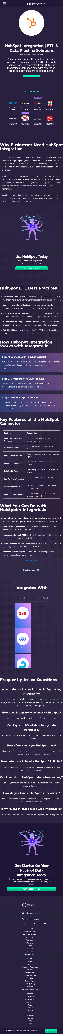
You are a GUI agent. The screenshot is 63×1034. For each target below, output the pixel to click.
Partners (30, 1008)
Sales (30, 946)
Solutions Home (30, 932)
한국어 (30, 1024)
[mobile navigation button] (4, 4)
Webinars (30, 1002)
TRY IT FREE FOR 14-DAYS (31, 268)
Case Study (37, 97)
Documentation (30, 973)
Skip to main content (31, 91)
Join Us (30, 1011)
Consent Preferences (30, 989)
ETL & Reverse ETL (30, 935)
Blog (30, 961)
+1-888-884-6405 (30, 919)
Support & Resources (30, 967)
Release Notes (30, 954)
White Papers (30, 1000)
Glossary (30, 987)
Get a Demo (51, 1031)
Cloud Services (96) (31, 570)
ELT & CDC (30, 937)
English (30, 1018)
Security (30, 978)
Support (30, 948)
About (30, 1005)
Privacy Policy (30, 984)
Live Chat (30, 964)
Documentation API (30, 975)
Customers (30, 997)
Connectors (30, 940)
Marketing (30, 943)
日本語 (30, 1021)
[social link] (14, 924)
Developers (30, 951)
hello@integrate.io (30, 913)
